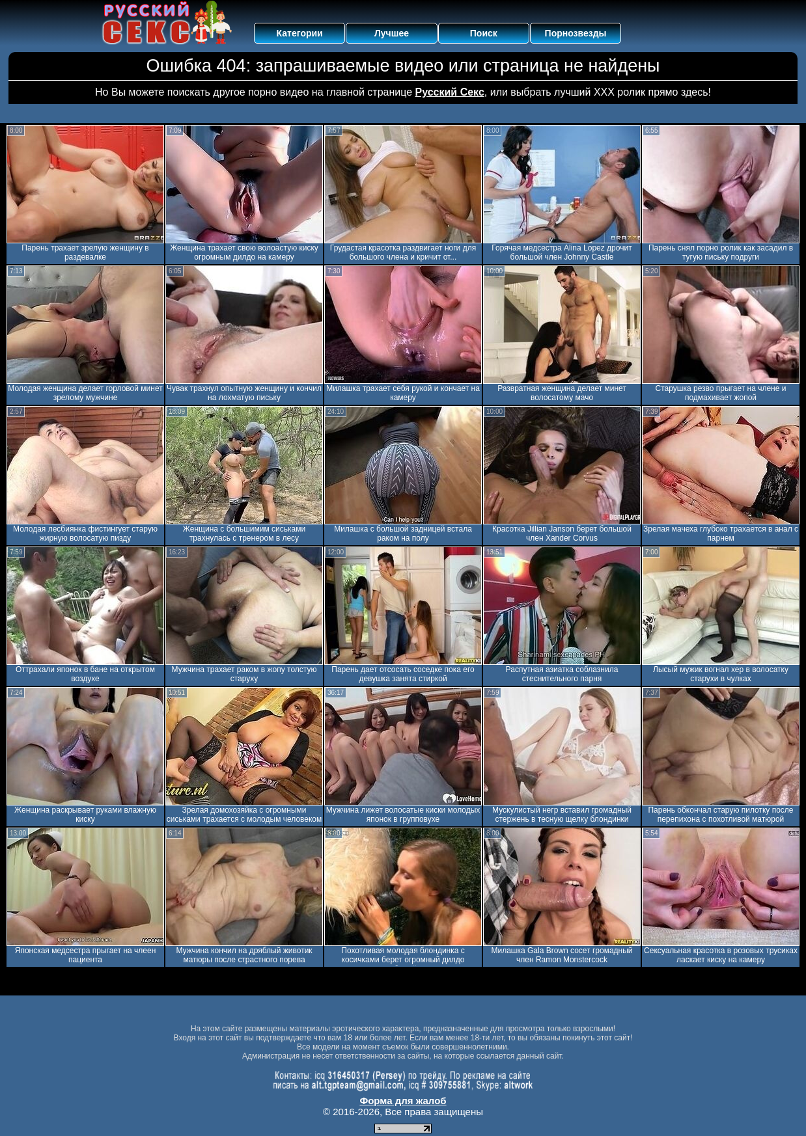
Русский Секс (449, 92)
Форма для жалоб (402, 1100)
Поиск (483, 33)
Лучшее (391, 33)
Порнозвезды (576, 33)
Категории (300, 33)
